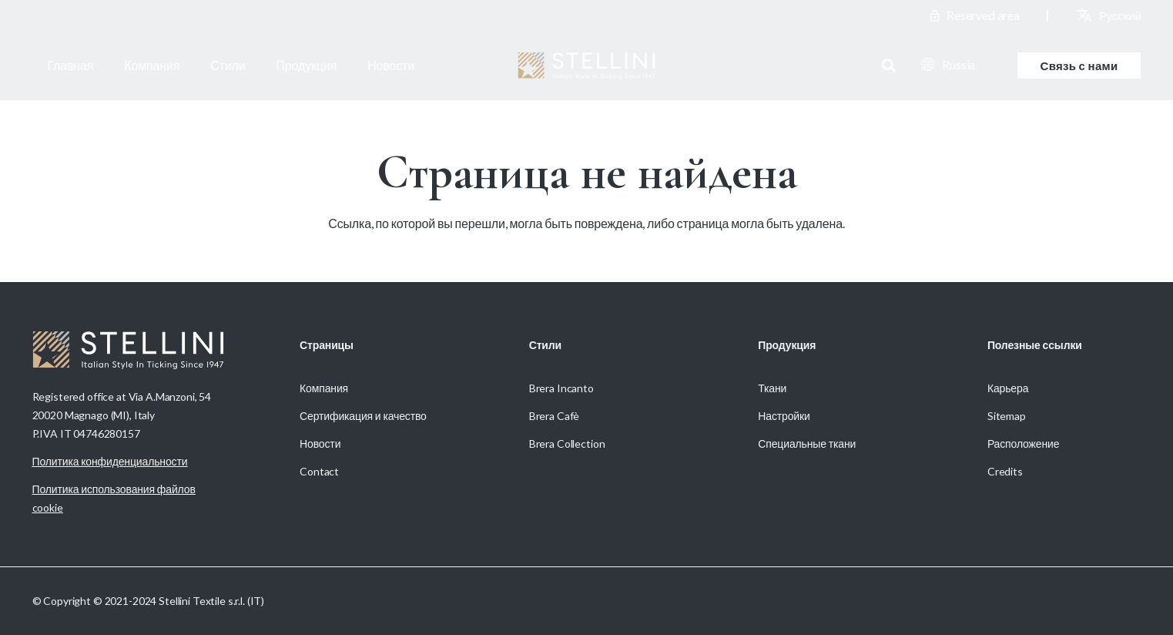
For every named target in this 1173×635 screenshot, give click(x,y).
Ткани (772, 388)
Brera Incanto (561, 388)
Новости (320, 443)
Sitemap (1006, 415)
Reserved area (983, 15)
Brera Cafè (554, 415)
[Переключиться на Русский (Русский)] (1120, 15)
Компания (324, 388)
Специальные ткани (807, 443)
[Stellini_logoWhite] (586, 65)
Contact (319, 471)
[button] (888, 65)
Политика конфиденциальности (110, 461)
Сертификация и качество (363, 415)
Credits (1005, 471)
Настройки (783, 415)
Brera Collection (567, 443)
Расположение (1023, 443)
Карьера (1007, 388)
